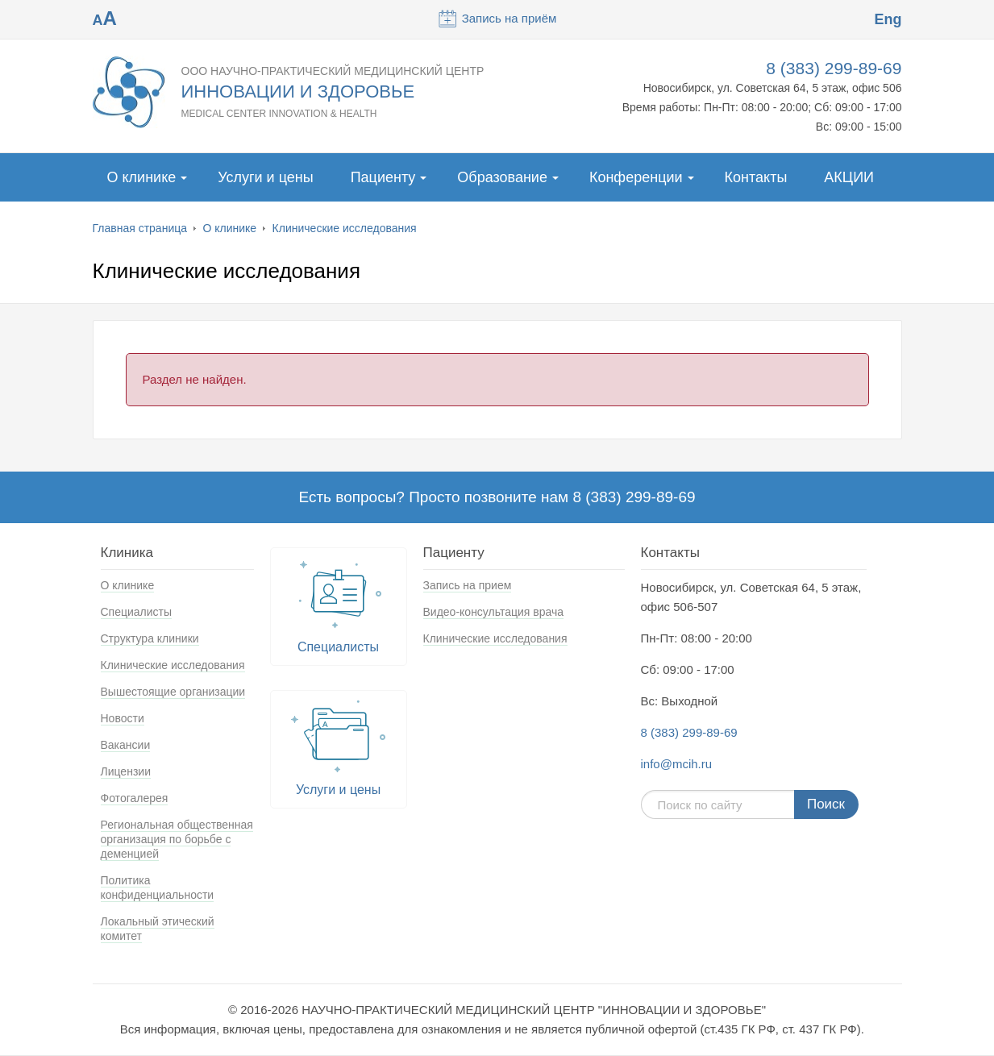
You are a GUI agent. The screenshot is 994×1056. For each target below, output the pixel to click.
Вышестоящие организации (173, 691)
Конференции (636, 177)
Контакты (756, 177)
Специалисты (137, 611)
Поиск (826, 804)
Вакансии (126, 744)
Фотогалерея (134, 798)
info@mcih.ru (677, 764)
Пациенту (383, 177)
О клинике (142, 177)
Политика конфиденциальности (157, 887)
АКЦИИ (849, 177)
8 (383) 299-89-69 (833, 68)
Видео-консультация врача (493, 611)
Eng (887, 19)
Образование (502, 177)
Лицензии (126, 771)
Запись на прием (467, 585)
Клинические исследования (344, 228)
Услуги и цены (265, 177)
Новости (122, 718)
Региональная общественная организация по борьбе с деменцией (177, 839)
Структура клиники (150, 638)
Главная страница (140, 228)
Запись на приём (497, 18)
